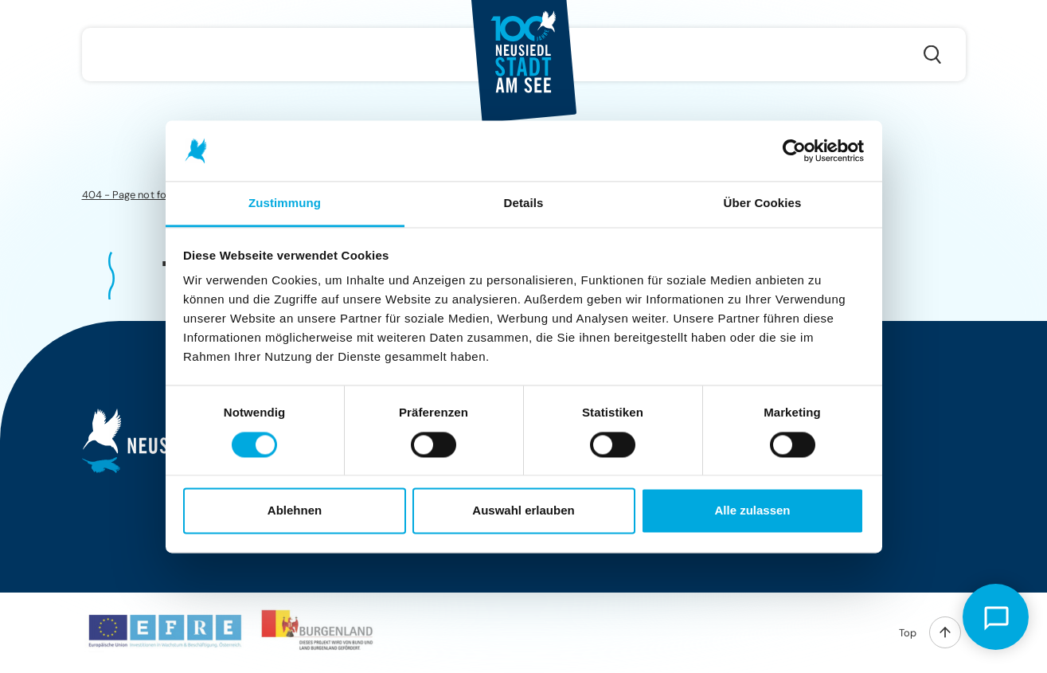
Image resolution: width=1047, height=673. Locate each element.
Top (907, 633)
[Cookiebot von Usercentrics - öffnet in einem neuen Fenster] (794, 150)
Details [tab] (524, 203)
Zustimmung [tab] (284, 203)
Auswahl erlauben (523, 511)
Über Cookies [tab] (763, 203)
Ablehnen (295, 511)
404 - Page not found (133, 195)
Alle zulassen (752, 511)
